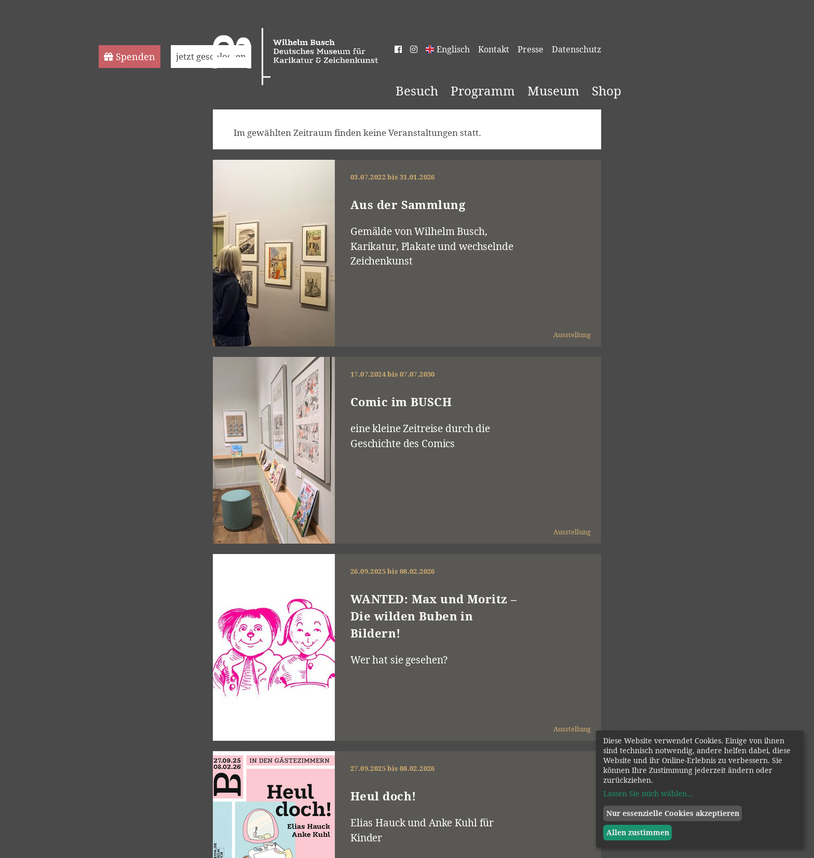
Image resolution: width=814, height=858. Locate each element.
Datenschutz (576, 49)
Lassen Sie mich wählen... (648, 793)
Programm (483, 90)
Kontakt (493, 49)
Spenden (129, 56)
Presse (531, 49)
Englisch (453, 49)
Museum (553, 90)
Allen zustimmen (637, 832)
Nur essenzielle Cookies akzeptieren (672, 813)
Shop (606, 90)
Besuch (417, 90)
